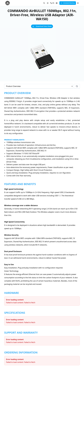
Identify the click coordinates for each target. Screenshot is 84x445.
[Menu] (78, 3)
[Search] (44, 3)
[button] (42, 56)
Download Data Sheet (42, 26)
